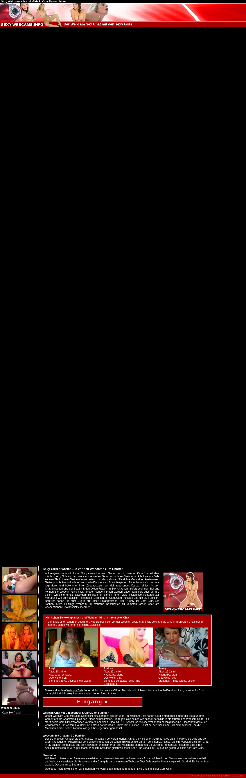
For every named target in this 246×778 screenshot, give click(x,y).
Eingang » (92, 702)
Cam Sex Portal (11, 712)
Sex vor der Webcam (119, 621)
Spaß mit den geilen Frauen (90, 588)
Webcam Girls (74, 690)
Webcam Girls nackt (72, 591)
